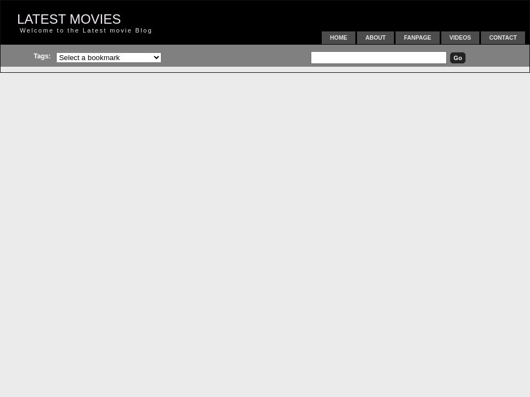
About (375, 38)
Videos (460, 38)
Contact (503, 38)
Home (338, 38)
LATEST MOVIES (69, 19)
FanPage (417, 38)
